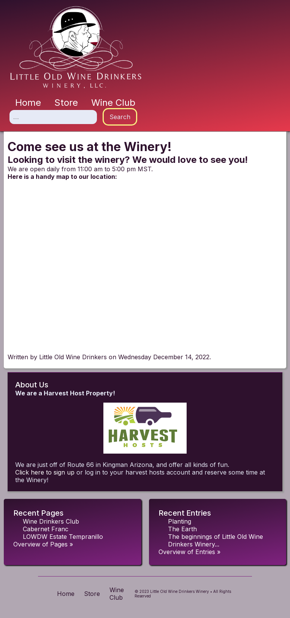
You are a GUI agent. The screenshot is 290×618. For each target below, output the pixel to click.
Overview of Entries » (189, 552)
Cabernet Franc (45, 529)
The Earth (182, 529)
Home (28, 102)
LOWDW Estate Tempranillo (63, 536)
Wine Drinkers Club (51, 521)
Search (119, 117)
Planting (179, 521)
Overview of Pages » (43, 544)
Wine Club (113, 102)
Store (66, 102)
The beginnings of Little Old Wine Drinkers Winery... (215, 540)
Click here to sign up (44, 472)
